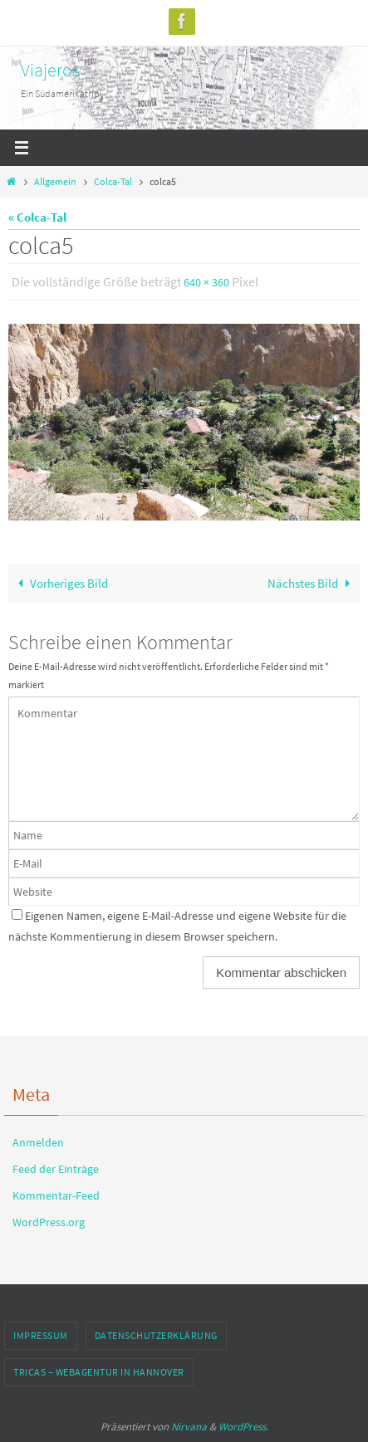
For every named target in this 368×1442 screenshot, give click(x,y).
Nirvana (189, 1427)
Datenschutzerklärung (156, 1335)
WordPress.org (48, 1222)
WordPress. (243, 1427)
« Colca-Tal (37, 217)
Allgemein (55, 181)
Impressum (40, 1335)
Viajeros (50, 69)
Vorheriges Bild (59, 583)
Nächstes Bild (311, 583)
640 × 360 (206, 282)
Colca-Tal (113, 181)
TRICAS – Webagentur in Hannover (98, 1372)
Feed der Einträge (55, 1168)
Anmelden (38, 1142)
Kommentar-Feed (56, 1195)
